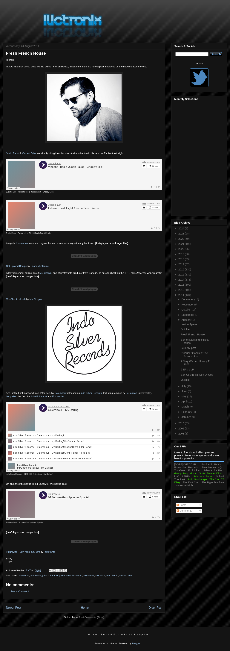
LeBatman (131, 393)
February (187, 411)
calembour (23, 575)
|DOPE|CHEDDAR (185, 464)
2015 (181, 274)
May (184, 396)
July (184, 386)
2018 (181, 259)
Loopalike (11, 396)
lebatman (77, 575)
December (187, 299)
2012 (181, 289)
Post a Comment (20, 591)
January (186, 416)
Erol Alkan (194, 470)
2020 (181, 248)
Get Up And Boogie (16, 266)
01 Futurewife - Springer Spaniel (29, 522)
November (187, 304)
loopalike (100, 575)
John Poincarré (38, 396)
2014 (181, 279)
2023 (181, 233)
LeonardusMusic (39, 266)
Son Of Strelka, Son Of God (197, 374)
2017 (181, 264)
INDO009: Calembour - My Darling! (38, 474)
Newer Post (13, 607)
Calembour (61, 393)
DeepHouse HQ (212, 467)
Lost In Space (189, 324)
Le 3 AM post (188, 347)
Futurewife (58, 396)
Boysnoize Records (186, 467)
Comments (184, 510)
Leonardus (22, 243)
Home (85, 607)
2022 (181, 238)
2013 (181, 284)
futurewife (35, 575)
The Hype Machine (213, 482)
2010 (181, 423)
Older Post (155, 607)
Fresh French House (193, 334)
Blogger (136, 643)
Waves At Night (185, 485)
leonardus (88, 575)
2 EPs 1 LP (187, 369)
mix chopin (112, 575)
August (185, 319)
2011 (181, 294)
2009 (181, 428)
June (184, 391)
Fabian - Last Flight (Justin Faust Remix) (34, 233)
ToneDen (179, 470)
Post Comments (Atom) (91, 617)
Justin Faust (12, 153)
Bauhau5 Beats (211, 464)
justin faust (65, 575)
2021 (181, 243)
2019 (181, 254)
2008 (181, 433)
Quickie (185, 329)
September (188, 314)
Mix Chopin (45, 273)
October (186, 309)
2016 (181, 269)
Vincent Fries (29, 153)
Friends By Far (213, 470)
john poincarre (50, 575)
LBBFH (186, 476)
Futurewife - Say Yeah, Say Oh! (23, 551)
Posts (181, 504)
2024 (181, 228)
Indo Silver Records (91, 393)
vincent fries (125, 575)
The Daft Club (191, 482)
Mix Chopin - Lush (16, 299)
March (185, 406)
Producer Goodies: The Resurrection (194, 355)
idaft (176, 476)
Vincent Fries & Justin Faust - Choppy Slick (35, 192)
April (184, 401)
